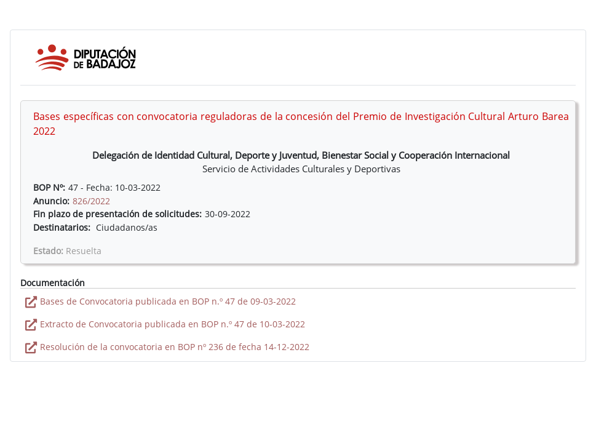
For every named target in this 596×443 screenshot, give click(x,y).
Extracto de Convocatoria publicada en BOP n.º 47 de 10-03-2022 (172, 324)
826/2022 (91, 201)
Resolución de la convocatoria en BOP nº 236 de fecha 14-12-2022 (174, 347)
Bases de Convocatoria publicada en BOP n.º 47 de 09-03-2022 (168, 301)
